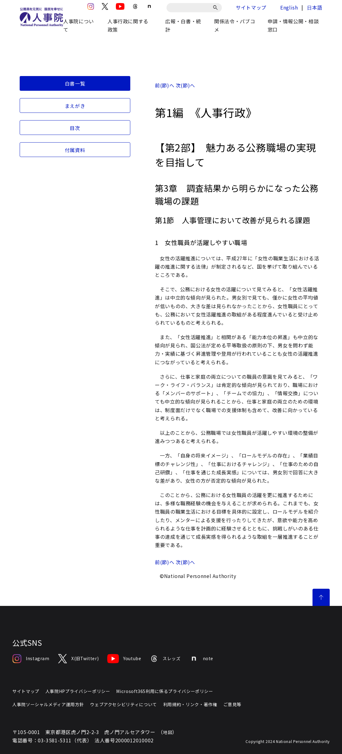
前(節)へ (164, 85)
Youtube (124, 658)
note (201, 658)
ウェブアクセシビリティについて (123, 704)
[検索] (216, 7)
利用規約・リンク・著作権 (190, 704)
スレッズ (165, 658)
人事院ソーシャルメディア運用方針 (48, 704)
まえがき (75, 105)
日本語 (314, 7)
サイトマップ (251, 7)
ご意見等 (232, 704)
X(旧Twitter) (78, 658)
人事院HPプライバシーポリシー (77, 691)
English (289, 7)
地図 (167, 732)
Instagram (30, 658)
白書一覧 (75, 83)
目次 (75, 128)
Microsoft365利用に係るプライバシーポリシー (164, 691)
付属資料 (75, 150)
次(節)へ (185, 85)
